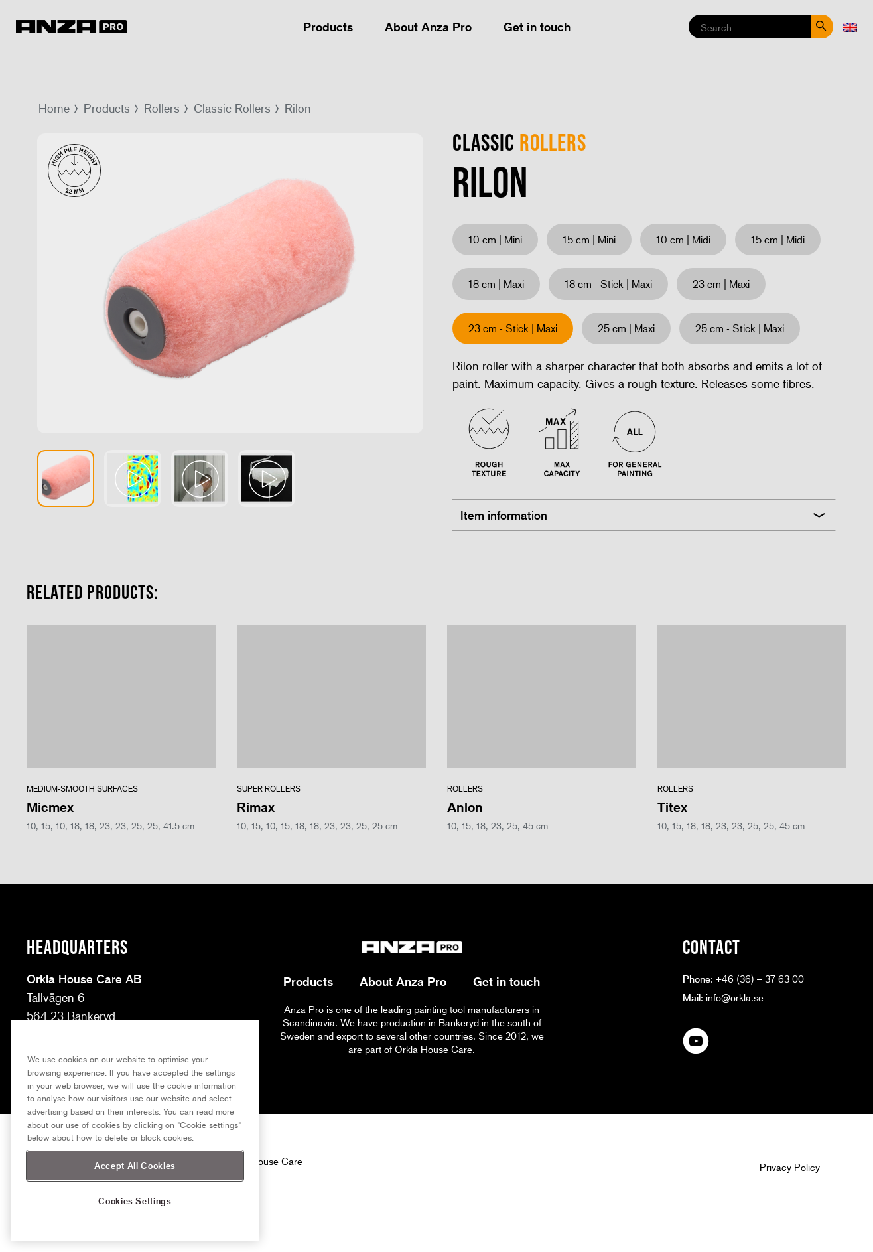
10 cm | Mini (495, 239)
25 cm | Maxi (626, 328)
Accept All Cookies (135, 1165)
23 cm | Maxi (721, 283)
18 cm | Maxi (496, 283)
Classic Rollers (232, 108)
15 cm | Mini (589, 239)
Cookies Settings (135, 1200)
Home (54, 108)
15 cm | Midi (778, 239)
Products (328, 26)
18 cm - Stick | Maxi (608, 283)
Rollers (162, 108)
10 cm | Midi (683, 239)
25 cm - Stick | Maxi (739, 328)
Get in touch (537, 26)
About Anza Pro (428, 26)
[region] (135, 1130)
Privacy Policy (790, 1167)
